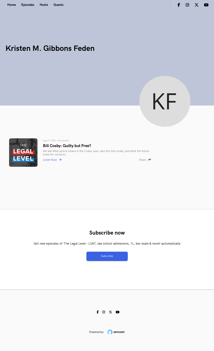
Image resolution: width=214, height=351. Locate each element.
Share (145, 160)
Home (11, 5)
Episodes (27, 5)
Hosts (44, 5)
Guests (59, 5)
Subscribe (107, 256)
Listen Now (52, 160)
